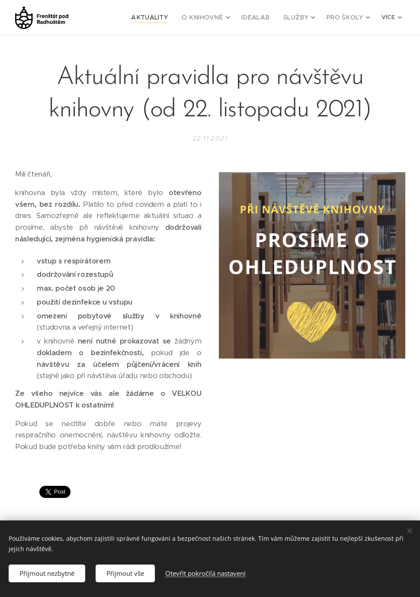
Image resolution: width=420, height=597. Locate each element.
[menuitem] (131, 18)
